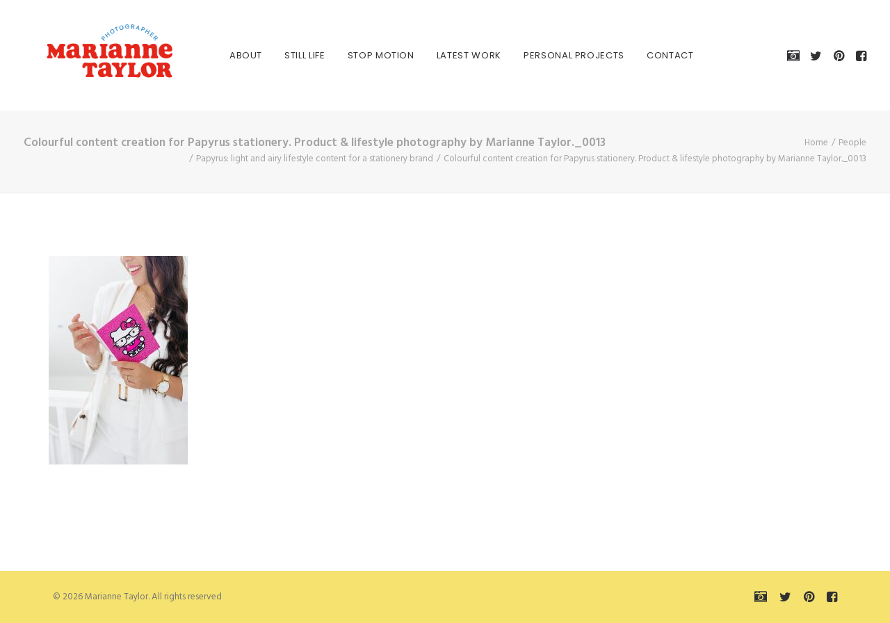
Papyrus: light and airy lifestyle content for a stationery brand (314, 159)
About (229, 55)
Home (816, 143)
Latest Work (452, 55)
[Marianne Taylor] (89, 55)
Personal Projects (557, 55)
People (852, 143)
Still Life (288, 55)
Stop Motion (364, 55)
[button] (795, 55)
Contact (653, 55)
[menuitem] (229, 55)
